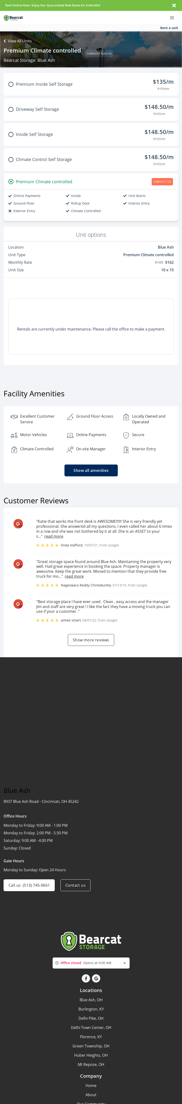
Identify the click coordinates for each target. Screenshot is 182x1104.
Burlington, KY (91, 1009)
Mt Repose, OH (91, 1064)
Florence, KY (91, 1036)
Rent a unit (169, 28)
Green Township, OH (91, 1046)
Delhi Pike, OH (91, 1018)
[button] (86, 978)
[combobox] (91, 963)
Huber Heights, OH (91, 1055)
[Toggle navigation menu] (174, 17)
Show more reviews (91, 640)
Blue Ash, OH (91, 999)
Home (91, 1085)
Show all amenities (91, 470)
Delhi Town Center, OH (91, 1027)
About (91, 1094)
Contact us (75, 885)
